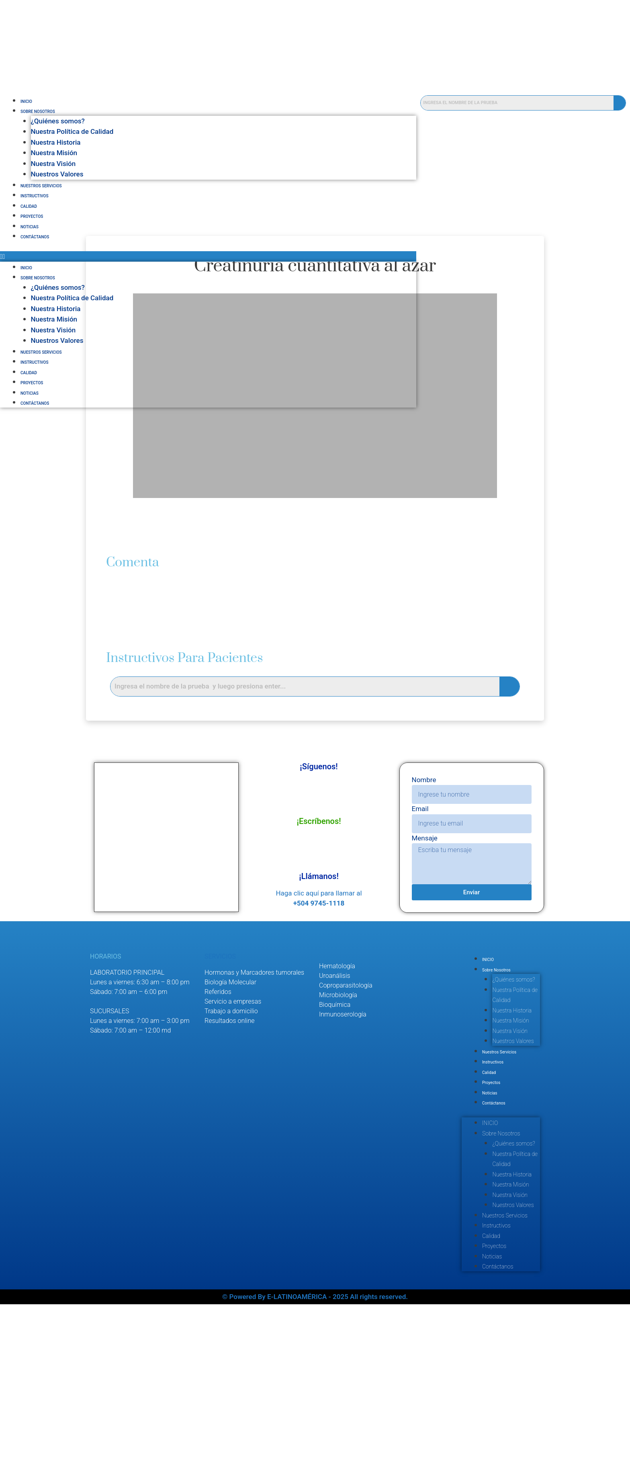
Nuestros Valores (57, 174)
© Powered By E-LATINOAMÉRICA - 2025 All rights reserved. (315, 1449)
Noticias (29, 227)
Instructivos (34, 196)
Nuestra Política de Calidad (72, 131)
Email (419, 828)
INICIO (26, 101)
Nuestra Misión (54, 153)
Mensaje (424, 858)
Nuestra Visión (53, 164)
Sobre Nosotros (37, 111)
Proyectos (31, 216)
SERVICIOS (220, 976)
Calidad (28, 206)
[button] (221, 256)
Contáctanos (34, 237)
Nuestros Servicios (41, 186)
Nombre (423, 799)
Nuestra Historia (56, 142)
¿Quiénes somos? (58, 121)
